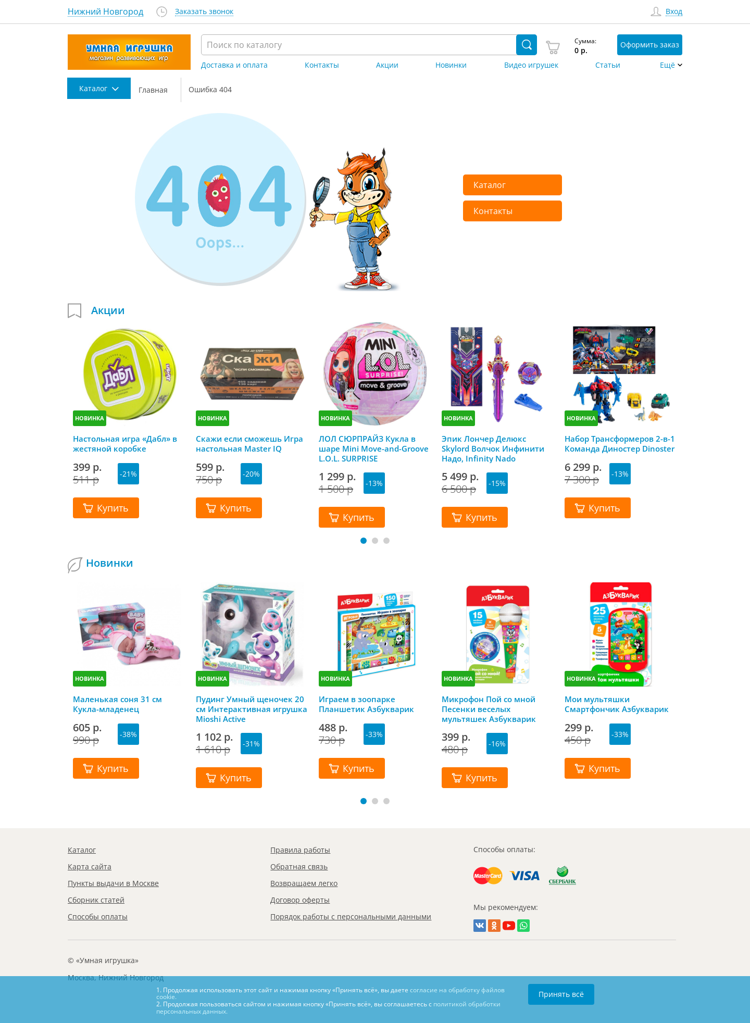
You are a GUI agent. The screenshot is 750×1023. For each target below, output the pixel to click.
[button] (363, 541)
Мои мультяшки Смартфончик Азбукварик (617, 704)
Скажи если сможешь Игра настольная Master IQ (249, 444)
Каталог (489, 185)
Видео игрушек (531, 65)
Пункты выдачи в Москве (113, 883)
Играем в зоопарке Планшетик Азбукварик (366, 704)
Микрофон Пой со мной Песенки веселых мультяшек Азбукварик (489, 708)
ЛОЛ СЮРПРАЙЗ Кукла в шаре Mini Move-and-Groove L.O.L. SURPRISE (374, 448)
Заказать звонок (204, 11)
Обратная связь (299, 866)
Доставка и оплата (234, 65)
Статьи (607, 65)
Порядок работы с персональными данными (350, 916)
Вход (674, 11)
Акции (387, 65)
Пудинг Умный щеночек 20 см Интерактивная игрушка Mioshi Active (251, 708)
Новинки (451, 65)
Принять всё (561, 994)
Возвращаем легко (304, 883)
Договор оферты (300, 900)
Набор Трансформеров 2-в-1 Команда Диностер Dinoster (620, 444)
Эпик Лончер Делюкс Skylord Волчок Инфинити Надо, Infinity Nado (493, 448)
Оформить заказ (649, 44)
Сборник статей (96, 900)
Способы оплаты (98, 916)
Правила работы (300, 850)
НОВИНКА (89, 418)
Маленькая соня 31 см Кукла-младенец (117, 704)
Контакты (322, 65)
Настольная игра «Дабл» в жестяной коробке (125, 444)
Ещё (667, 65)
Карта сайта (89, 866)
